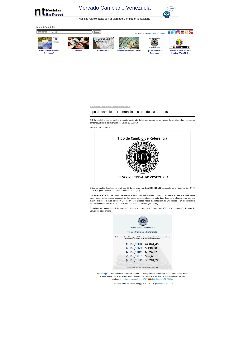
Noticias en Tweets (157, 33)
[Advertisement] (115, 79)
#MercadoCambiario (133, 279)
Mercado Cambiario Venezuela (114, 8)
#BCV (145, 279)
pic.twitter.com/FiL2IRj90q (162, 279)
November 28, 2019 (164, 284)
